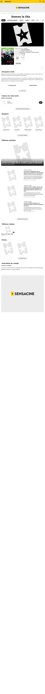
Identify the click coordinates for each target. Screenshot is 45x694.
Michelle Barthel (27, 129)
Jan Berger (22, 51)
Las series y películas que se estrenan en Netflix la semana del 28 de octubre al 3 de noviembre (33, 173)
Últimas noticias (9, 140)
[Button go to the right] (43, 20)
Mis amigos (23, 57)
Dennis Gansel (28, 51)
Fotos (4, 240)
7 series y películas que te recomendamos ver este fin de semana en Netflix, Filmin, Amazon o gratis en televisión (22, 162)
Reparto (5, 114)
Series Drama (18, 13)
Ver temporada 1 (22, 90)
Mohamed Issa (39, 129)
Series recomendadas (11, 13)
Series (6, 13)
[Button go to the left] (41, 20)
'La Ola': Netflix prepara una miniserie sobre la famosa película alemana (34, 205)
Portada (2, 13)
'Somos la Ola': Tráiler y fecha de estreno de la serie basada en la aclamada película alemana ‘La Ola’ (33, 189)
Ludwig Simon (6, 129)
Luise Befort (17, 129)
